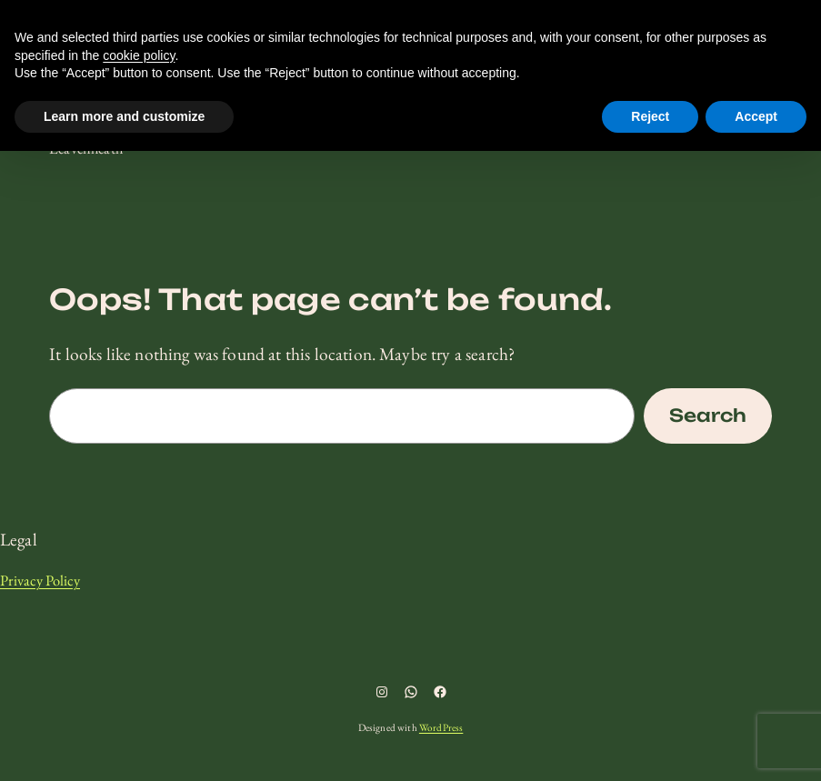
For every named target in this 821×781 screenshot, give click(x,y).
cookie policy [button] (139, 55)
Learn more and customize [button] (124, 116)
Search (707, 415)
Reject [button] (650, 116)
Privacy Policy (40, 580)
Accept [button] (756, 116)
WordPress (441, 727)
